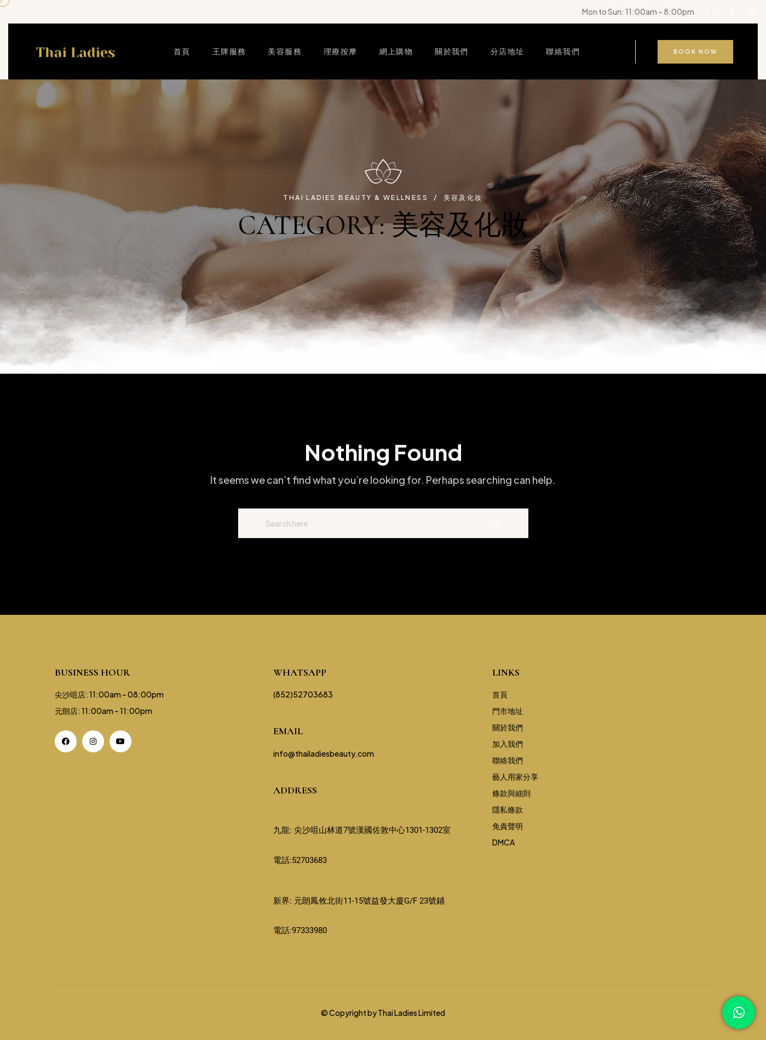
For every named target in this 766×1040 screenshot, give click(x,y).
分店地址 (508, 51)
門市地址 (507, 711)
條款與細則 (511, 793)
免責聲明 (507, 826)
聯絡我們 (563, 51)
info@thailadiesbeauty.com (323, 753)
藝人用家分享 (515, 776)
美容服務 (285, 51)
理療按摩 (341, 51)
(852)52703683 (303, 694)
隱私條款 (507, 809)
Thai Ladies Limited (411, 1013)
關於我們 (452, 51)
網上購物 (396, 51)
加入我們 (507, 743)
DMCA (503, 842)
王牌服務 (229, 51)
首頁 (182, 51)
